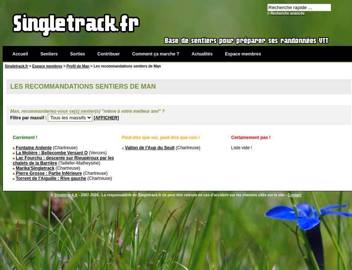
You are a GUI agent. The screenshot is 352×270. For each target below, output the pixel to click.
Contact (294, 195)
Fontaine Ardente (33, 147)
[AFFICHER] (106, 117)
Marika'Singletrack (35, 168)
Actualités (202, 54)
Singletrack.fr (16, 66)
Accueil (20, 54)
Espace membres (243, 54)
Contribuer (108, 54)
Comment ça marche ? (155, 54)
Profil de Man (77, 66)
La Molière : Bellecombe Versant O (52, 152)
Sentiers (49, 54)
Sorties (77, 54)
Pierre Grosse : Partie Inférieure (49, 173)
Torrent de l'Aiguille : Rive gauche (51, 178)
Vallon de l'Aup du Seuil (150, 147)
